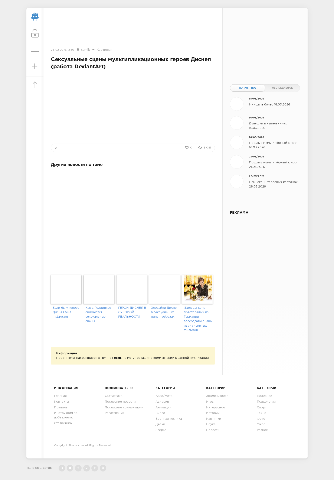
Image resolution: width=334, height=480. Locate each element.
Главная (60, 396)
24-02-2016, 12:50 (62, 50)
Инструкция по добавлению (66, 415)
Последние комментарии (124, 407)
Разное (262, 430)
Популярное (247, 88)
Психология (266, 402)
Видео (160, 413)
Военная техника (168, 419)
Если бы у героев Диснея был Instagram (66, 312)
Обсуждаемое (282, 88)
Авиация (162, 402)
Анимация (163, 407)
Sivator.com (76, 445)
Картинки (104, 50)
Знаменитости (217, 396)
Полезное (264, 396)
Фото (261, 419)
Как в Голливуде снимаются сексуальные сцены (98, 315)
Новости (212, 430)
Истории (213, 413)
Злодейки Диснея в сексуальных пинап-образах (165, 312)
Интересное (215, 407)
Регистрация (114, 413)
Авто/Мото (164, 396)
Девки (160, 424)
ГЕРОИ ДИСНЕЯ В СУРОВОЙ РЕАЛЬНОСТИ (132, 312)
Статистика (63, 423)
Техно (261, 413)
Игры (210, 402)
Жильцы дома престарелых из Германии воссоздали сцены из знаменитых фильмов (198, 319)
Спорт (261, 407)
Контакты (61, 402)
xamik (85, 50)
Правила (61, 407)
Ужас (261, 424)
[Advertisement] (132, 28)
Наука (211, 424)
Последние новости (120, 402)
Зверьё (160, 430)
